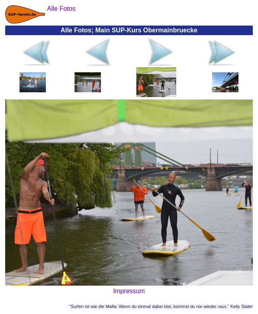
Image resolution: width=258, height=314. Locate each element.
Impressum (129, 291)
